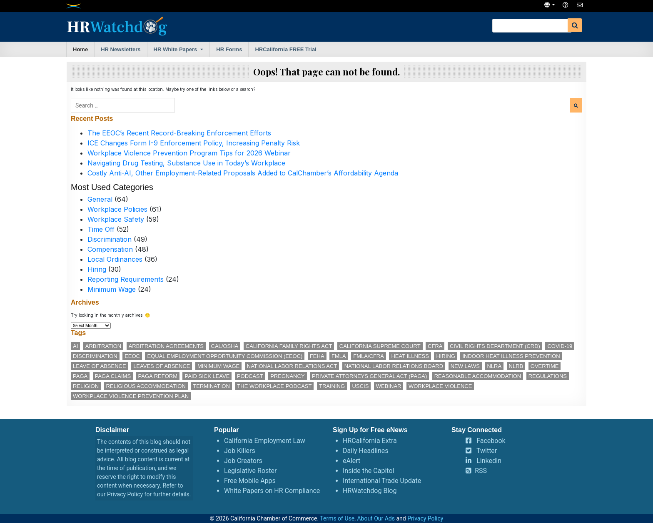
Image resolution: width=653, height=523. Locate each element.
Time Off (101, 229)
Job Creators (243, 461)
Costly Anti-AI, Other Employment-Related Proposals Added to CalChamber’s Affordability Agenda (242, 173)
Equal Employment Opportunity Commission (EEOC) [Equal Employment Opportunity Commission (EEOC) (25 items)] (224, 356)
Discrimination (109, 239)
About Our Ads (376, 518)
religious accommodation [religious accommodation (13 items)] (146, 386)
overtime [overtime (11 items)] (545, 366)
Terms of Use (337, 518)
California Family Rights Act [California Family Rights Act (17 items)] (289, 346)
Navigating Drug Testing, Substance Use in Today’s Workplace (186, 163)
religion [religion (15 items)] (86, 386)
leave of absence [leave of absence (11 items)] (99, 366)
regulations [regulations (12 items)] (547, 376)
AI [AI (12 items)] (75, 346)
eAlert (351, 461)
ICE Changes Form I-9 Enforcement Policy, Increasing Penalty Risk (193, 143)
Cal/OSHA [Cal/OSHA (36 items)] (225, 346)
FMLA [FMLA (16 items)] (338, 356)
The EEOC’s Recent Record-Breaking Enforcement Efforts (179, 133)
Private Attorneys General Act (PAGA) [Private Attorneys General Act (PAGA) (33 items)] (369, 376)
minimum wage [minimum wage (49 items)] (218, 366)
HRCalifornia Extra (370, 441)
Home (80, 49)
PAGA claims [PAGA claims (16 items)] (113, 376)
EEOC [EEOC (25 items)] (132, 356)
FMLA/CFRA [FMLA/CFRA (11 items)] (368, 356)
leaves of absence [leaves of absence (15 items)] (161, 366)
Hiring (96, 269)
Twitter (486, 451)
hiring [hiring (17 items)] (445, 356)
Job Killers (239, 451)
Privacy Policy (125, 494)
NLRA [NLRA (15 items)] (494, 366)
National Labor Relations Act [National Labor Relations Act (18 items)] (292, 366)
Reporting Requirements (125, 279)
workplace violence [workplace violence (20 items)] (440, 386)
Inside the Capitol (368, 471)
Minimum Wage (111, 289)
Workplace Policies (117, 209)
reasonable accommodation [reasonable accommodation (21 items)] (477, 376)
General (99, 199)
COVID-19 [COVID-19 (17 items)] (559, 346)
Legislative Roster (250, 471)
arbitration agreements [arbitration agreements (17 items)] (166, 346)
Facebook (490, 441)
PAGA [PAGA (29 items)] (80, 376)
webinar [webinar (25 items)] (388, 386)
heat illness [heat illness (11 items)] (410, 356)
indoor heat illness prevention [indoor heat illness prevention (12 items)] (511, 356)
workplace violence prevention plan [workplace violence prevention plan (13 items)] (131, 396)
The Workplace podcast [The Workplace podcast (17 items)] (274, 386)
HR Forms (229, 49)
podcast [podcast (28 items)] (250, 376)
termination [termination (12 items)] (211, 386)
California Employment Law (264, 441)
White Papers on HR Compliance (272, 491)
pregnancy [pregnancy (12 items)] (287, 376)
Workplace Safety (115, 219)
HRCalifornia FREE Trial (285, 49)
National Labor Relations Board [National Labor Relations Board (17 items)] (393, 366)
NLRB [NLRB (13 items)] (516, 366)
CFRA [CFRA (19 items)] (435, 346)
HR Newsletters (120, 49)
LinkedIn (488, 461)
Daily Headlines (366, 451)
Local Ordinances (114, 259)
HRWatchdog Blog (369, 491)
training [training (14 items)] (332, 386)
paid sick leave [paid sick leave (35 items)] (206, 376)
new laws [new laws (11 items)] (465, 366)
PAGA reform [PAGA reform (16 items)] (157, 376)
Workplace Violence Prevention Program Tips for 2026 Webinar (189, 153)
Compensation (110, 249)
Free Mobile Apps (250, 481)
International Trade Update (382, 481)
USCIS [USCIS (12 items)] (360, 386)
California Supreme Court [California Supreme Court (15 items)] (380, 346)
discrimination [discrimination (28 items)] (95, 356)
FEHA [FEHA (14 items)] (317, 356)
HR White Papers (175, 49)
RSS (481, 471)
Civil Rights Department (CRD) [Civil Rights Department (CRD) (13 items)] (495, 346)
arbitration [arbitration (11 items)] (103, 346)
